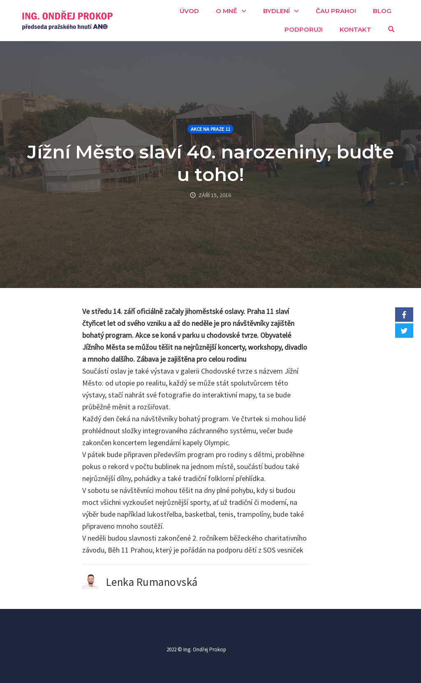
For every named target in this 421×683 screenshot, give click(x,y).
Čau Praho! (336, 11)
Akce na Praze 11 (210, 129)
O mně (226, 11)
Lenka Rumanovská (152, 582)
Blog (382, 11)
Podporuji (304, 29)
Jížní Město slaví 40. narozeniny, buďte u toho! (210, 163)
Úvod (189, 11)
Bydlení (276, 11)
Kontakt (355, 29)
